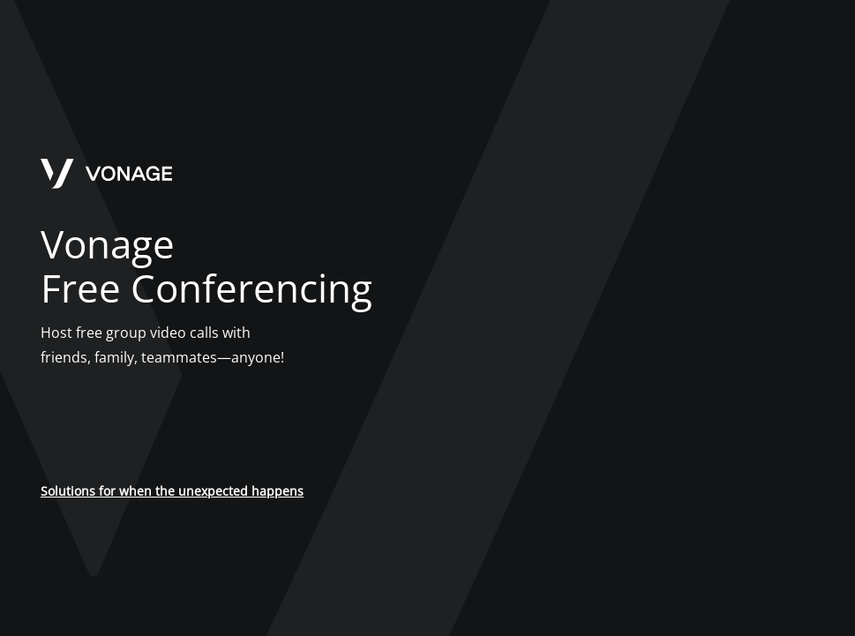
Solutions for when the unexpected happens (172, 491)
